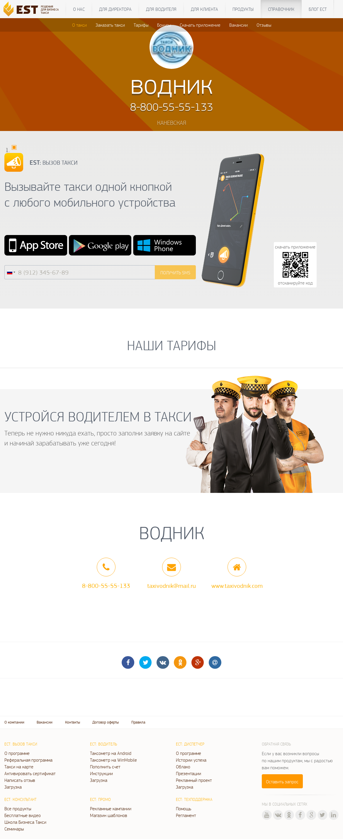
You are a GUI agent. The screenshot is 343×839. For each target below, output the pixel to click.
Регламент (186, 815)
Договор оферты (105, 722)
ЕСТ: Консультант (20, 799)
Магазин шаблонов (108, 815)
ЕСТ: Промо (100, 799)
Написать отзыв (19, 780)
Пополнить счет (105, 767)
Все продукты (17, 808)
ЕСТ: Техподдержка (194, 799)
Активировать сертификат (30, 773)
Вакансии (238, 25)
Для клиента (204, 9)
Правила (138, 722)
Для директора (115, 9)
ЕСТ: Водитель (103, 744)
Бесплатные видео (22, 815)
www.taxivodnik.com (237, 585)
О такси (79, 25)
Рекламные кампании (110, 808)
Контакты (72, 722)
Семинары (14, 829)
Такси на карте (18, 767)
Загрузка (13, 787)
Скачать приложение (200, 25)
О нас (79, 9)
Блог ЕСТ (318, 9)
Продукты (243, 9)
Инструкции (101, 773)
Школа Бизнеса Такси (25, 822)
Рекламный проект (194, 780)
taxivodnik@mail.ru (171, 585)
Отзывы (264, 25)
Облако (183, 767)
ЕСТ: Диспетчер (190, 744)
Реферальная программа (28, 760)
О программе (17, 753)
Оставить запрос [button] (282, 781)
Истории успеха (191, 760)
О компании (14, 722)
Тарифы (141, 25)
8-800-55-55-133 (106, 585)
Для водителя (161, 9)
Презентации (188, 773)
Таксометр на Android (110, 753)
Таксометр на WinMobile (113, 760)
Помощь (183, 808)
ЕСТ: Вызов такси (20, 744)
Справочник (281, 9)
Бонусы (164, 25)
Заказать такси (110, 25)
